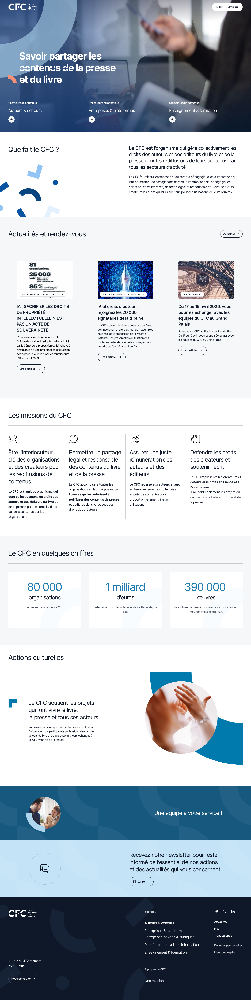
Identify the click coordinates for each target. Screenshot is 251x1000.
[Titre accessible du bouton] (11, 119)
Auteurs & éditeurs (159, 923)
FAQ (216, 928)
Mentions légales (225, 952)
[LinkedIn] (233, 912)
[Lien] (216, 912)
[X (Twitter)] (225, 912)
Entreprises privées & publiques (170, 937)
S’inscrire (141, 882)
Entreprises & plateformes (165, 931)
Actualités (232, 234)
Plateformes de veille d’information (172, 945)
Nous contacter (23, 979)
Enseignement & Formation (166, 952)
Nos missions (155, 981)
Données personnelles (228, 945)
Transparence (223, 935)
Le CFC (220, 6)
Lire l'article (31, 369)
